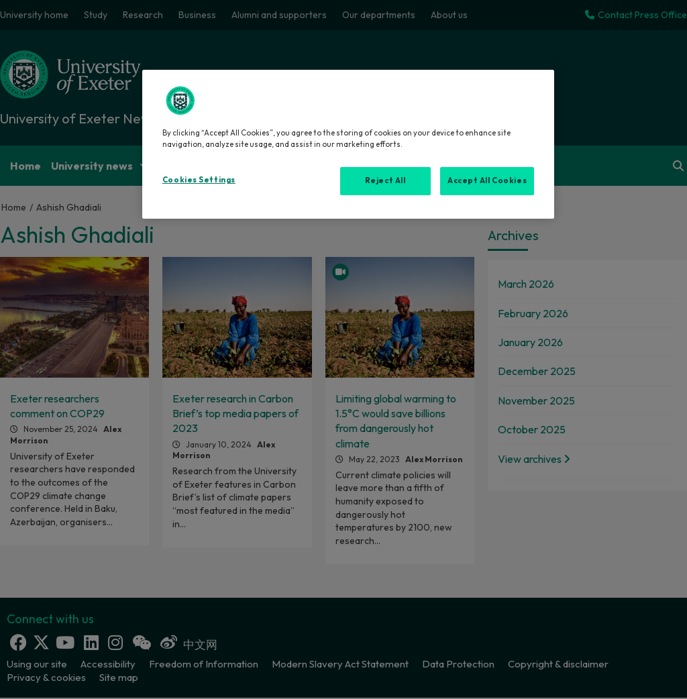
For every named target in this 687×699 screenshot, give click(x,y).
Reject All (385, 180)
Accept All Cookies (487, 180)
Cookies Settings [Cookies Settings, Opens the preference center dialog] (198, 179)
